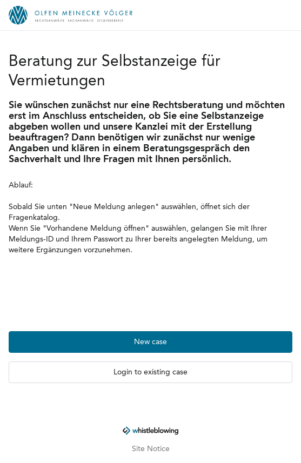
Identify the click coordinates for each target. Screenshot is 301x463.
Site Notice (151, 449)
